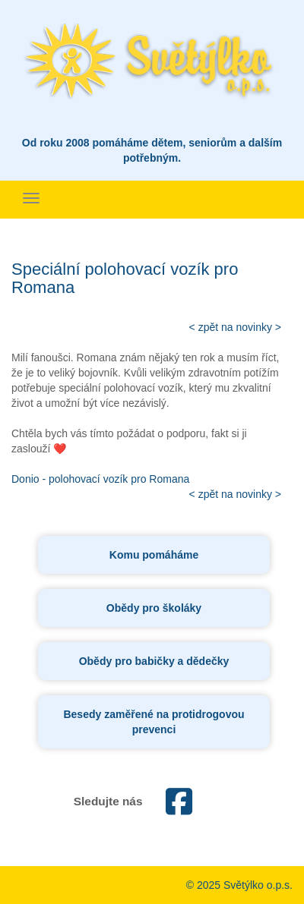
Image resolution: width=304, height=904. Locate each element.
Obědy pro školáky (153, 608)
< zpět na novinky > (235, 327)
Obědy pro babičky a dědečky (154, 661)
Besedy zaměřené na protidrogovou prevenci (153, 721)
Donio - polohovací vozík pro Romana (100, 479)
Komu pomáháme (153, 555)
